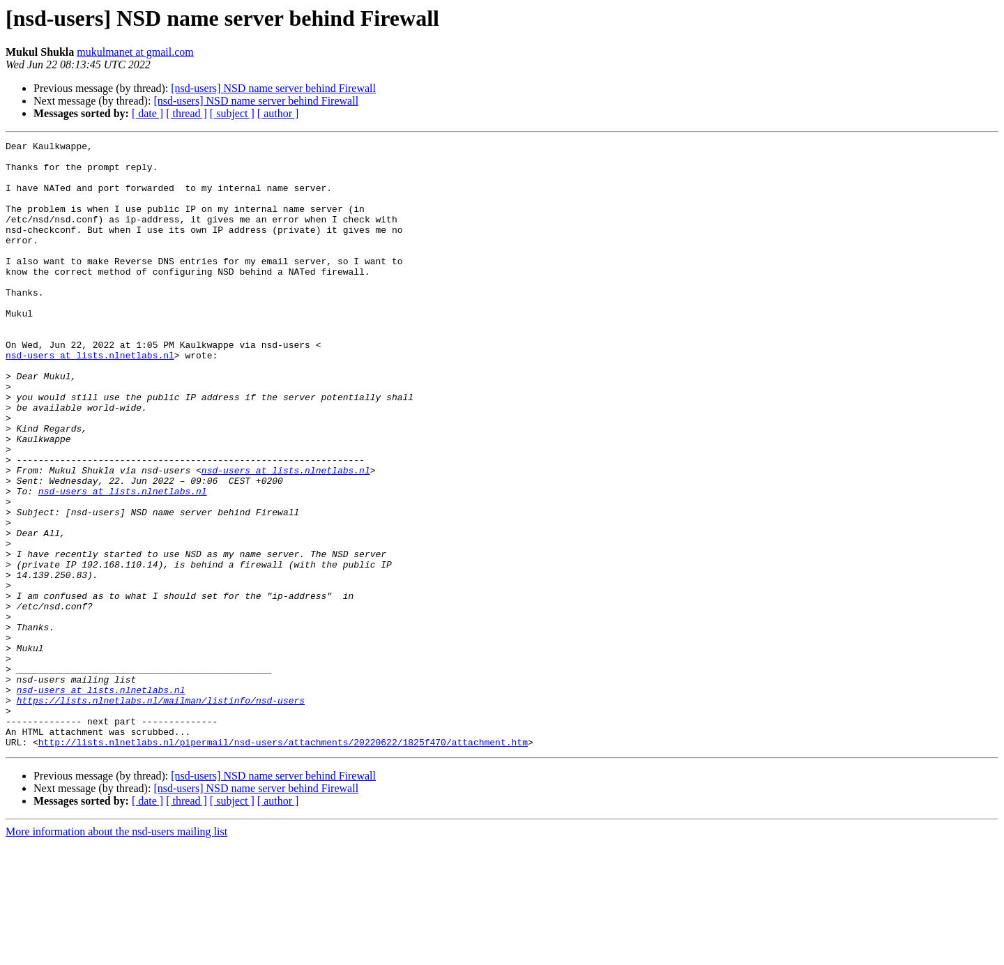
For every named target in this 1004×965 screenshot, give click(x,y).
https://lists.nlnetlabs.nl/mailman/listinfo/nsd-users (161, 813)
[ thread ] (186, 113)
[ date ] (147, 113)
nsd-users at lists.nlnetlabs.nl (90, 399)
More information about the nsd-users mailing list (116, 953)
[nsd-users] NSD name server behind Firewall (273, 88)
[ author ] (278, 113)
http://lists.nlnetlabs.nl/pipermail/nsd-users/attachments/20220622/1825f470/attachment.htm (283, 863)
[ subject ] (232, 113)
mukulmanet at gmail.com (135, 52)
